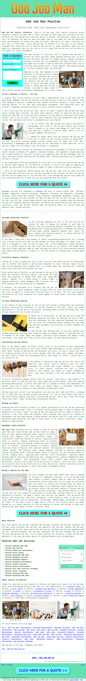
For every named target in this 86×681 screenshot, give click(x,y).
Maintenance (26, 627)
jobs (74, 98)
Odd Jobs (40, 632)
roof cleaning (16, 595)
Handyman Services (62, 627)
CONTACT (71, 16)
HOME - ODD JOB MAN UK (43, 658)
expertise (68, 113)
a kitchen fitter (73, 586)
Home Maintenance (65, 639)
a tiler (67, 591)
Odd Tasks (31, 630)
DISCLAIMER (79, 16)
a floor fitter (16, 589)
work (78, 128)
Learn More (74, 680)
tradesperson (42, 598)
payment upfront (37, 141)
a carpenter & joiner (42, 591)
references (68, 115)
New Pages (10, 664)
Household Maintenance (73, 634)
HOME (54, 16)
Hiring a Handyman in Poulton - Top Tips (19, 94)
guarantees (32, 163)
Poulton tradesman (63, 107)
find (8, 525)
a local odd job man (74, 534)
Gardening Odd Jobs (22, 634)
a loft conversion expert (73, 595)
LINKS (59, 16)
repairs (18, 459)
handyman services (58, 466)
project (27, 98)
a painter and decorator (45, 589)
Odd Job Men (56, 634)
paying (37, 171)
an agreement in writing (64, 150)
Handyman (29, 641)
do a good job (51, 48)
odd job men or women (50, 46)
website (47, 131)
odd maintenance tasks (51, 536)
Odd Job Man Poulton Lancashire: (17, 32)
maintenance (62, 455)
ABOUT (65, 16)
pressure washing (42, 595)
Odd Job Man (13, 627)
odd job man (75, 54)
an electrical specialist (41, 593)
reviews (11, 113)
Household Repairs (66, 632)
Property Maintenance (12, 639)
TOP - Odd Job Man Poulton (13, 649)
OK (81, 680)
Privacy (83, 664)
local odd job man (50, 464)
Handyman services (10, 191)
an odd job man (32, 100)
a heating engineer (73, 593)
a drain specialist (76, 589)
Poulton (39, 191)
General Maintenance (24, 632)
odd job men (49, 200)
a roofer (17, 591)
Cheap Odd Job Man (41, 634)
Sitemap (3, 664)
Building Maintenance (42, 627)
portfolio (77, 124)
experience (17, 120)
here (72, 536)
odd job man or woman (49, 74)
